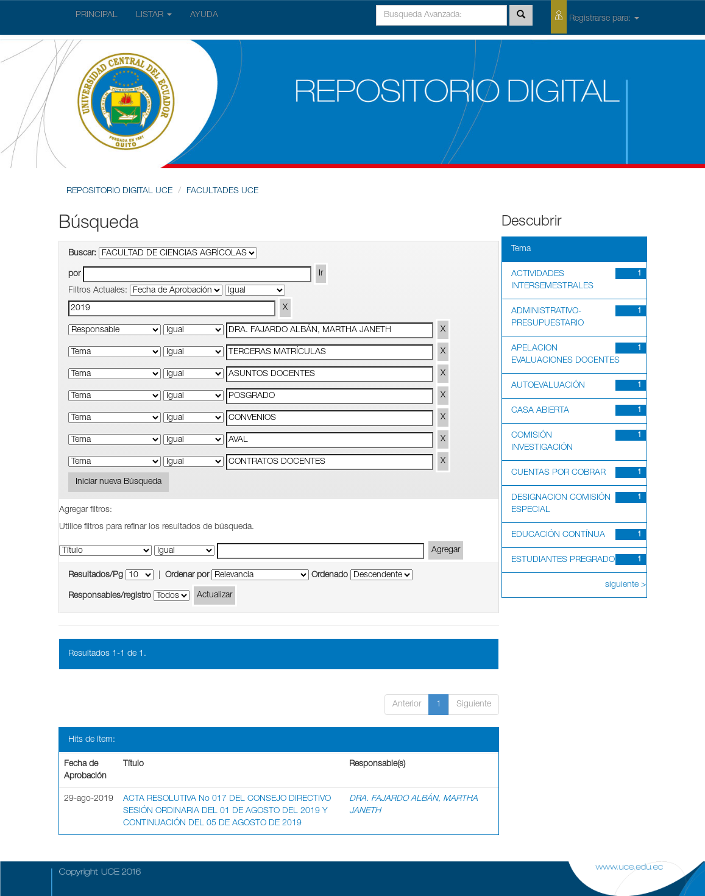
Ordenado (329, 575)
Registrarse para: (595, 17)
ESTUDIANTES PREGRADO (563, 560)
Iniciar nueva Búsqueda (118, 482)
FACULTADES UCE (222, 191)
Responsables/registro (109, 596)
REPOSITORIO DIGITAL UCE (119, 191)
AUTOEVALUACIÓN (548, 386)
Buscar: (82, 253)
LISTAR (154, 15)
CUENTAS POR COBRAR (558, 473)
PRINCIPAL (97, 15)
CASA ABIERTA (540, 411)
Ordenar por (187, 575)
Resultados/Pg (95, 575)
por (74, 274)
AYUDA (204, 15)
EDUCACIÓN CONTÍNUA (558, 535)
